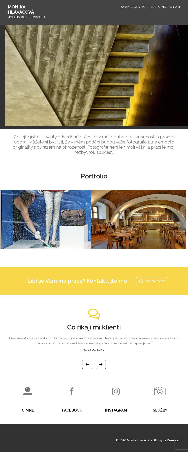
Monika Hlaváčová (21, 9)
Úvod (125, 6)
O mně (162, 6)
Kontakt (174, 6)
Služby (135, 6)
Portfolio (149, 6)
